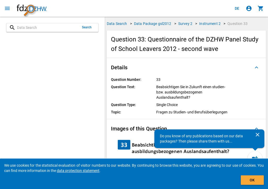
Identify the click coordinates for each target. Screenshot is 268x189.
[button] (186, 67)
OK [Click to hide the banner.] (252, 180)
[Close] (257, 134)
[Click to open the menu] (7, 8)
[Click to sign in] (249, 8)
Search (87, 27)
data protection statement (78, 171)
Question (237, 24)
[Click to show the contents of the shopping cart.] (260, 8)
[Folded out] (256, 67)
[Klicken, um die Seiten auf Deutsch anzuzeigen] (237, 8)
